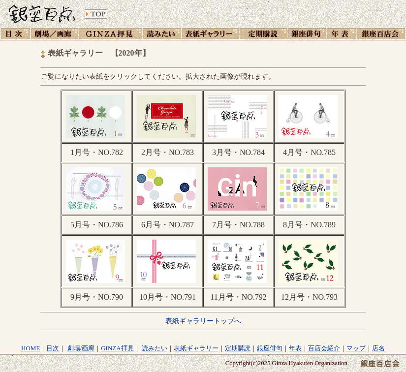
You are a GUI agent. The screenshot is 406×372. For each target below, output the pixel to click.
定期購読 (237, 348)
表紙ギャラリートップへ (203, 321)
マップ (356, 348)
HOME (30, 348)
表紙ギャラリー (196, 348)
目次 (52, 348)
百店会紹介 (324, 348)
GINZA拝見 (117, 348)
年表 (295, 348)
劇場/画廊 (81, 348)
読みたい (154, 348)
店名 (378, 348)
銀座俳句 (269, 348)
